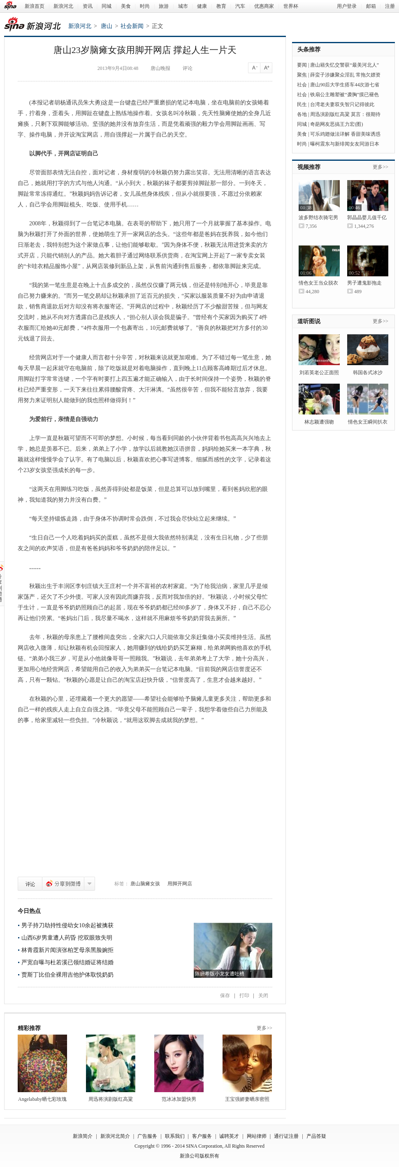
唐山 (106, 26)
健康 (202, 6)
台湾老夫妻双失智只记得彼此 (342, 104)
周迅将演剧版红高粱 (110, 1099)
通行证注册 (286, 1136)
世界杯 (290, 6)
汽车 (240, 6)
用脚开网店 (179, 884)
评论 (30, 884)
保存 (225, 995)
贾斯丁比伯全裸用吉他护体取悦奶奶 (67, 975)
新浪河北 (63, 6)
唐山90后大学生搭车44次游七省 (344, 85)
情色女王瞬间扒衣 (367, 422)
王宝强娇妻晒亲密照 (247, 1099)
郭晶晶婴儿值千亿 (367, 217)
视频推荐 (308, 167)
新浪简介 (83, 1136)
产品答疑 (316, 1136)
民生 (302, 104)
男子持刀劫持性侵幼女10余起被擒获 (67, 925)
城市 (183, 6)
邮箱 (371, 6)
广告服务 (147, 1136)
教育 (221, 6)
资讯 (88, 6)
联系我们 (175, 1136)
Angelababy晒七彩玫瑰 (42, 1099)
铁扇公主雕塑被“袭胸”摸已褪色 (344, 94)
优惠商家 (264, 6)
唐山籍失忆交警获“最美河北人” (344, 65)
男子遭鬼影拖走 (364, 283)
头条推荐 (308, 49)
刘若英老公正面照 (319, 372)
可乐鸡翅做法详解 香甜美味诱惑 (345, 134)
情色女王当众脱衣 (318, 283)
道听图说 (308, 321)
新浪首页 (34, 6)
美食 (126, 6)
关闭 (263, 995)
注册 (390, 6)
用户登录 (347, 6)
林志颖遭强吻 (319, 422)
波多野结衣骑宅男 (318, 217)
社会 (302, 85)
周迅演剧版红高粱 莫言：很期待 (345, 114)
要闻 (302, 65)
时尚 (145, 6)
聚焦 (302, 75)
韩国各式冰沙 (368, 372)
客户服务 (202, 1136)
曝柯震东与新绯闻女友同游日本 (344, 144)
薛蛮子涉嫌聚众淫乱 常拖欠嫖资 (345, 75)
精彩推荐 (29, 1028)
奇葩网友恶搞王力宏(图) (336, 124)
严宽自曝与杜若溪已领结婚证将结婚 (67, 962)
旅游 (164, 6)
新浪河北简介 (115, 1136)
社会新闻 (132, 26)
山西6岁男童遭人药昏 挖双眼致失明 (66, 938)
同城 (106, 6)
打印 (244, 995)
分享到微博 (63, 884)
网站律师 (257, 1136)
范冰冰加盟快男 (179, 1099)
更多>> (264, 1028)
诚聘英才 (229, 1136)
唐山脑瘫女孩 (145, 884)
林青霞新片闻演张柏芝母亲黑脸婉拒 (67, 950)
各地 (302, 114)
